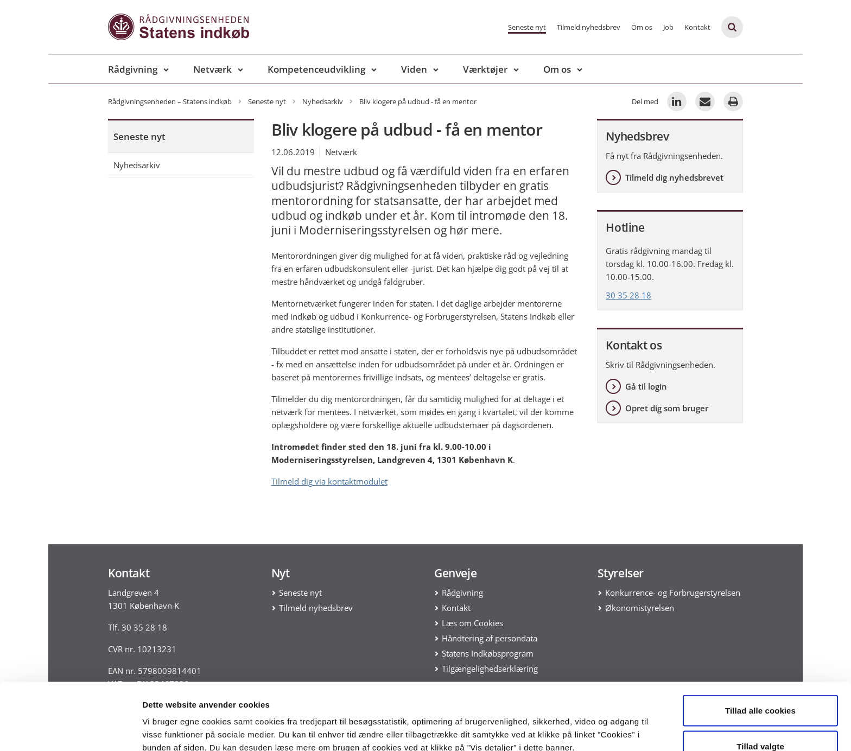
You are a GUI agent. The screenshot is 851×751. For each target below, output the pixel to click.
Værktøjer (485, 69)
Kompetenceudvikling (316, 69)
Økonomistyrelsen (639, 607)
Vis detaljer (564, 723)
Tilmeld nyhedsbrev (588, 27)
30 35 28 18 (628, 295)
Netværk (212, 69)
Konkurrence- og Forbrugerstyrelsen (672, 592)
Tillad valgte (760, 686)
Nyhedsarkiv (136, 165)
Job (668, 27)
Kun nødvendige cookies (760, 722)
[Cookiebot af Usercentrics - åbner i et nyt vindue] (70, 730)
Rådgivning (132, 69)
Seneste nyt (527, 27)
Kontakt (697, 27)
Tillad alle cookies (760, 650)
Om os (641, 27)
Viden (414, 69)
